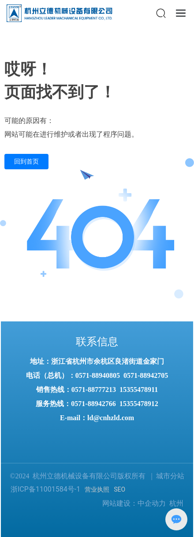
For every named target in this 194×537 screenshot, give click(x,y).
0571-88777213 (93, 389)
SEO (119, 489)
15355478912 (138, 403)
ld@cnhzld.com (110, 417)
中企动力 (152, 503)
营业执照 (97, 489)
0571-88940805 (97, 375)
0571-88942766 (93, 403)
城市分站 (170, 476)
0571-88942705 (145, 375)
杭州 (176, 503)
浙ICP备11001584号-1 (45, 489)
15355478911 (138, 389)
